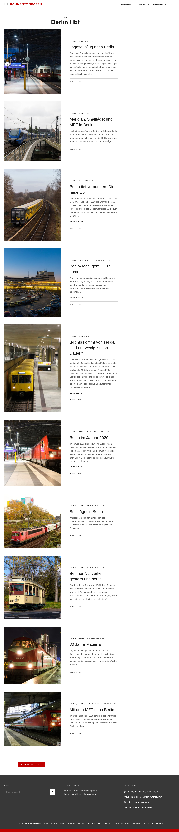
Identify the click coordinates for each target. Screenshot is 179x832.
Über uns (158, 5)
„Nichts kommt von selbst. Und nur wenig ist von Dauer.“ (92, 349)
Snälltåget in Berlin (86, 513)
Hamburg (90, 705)
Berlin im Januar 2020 (89, 439)
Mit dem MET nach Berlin (92, 711)
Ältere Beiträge (31, 765)
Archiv (143, 5)
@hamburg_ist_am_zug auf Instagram (142, 793)
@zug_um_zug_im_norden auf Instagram (143, 798)
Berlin (73, 42)
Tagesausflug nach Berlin (92, 48)
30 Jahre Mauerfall (86, 645)
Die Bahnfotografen (36, 825)
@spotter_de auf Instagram (136, 803)
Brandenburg (84, 261)
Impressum (69, 795)
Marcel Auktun (75, 83)
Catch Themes (155, 825)
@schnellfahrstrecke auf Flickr (138, 809)
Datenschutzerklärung (86, 795)
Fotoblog (126, 5)
